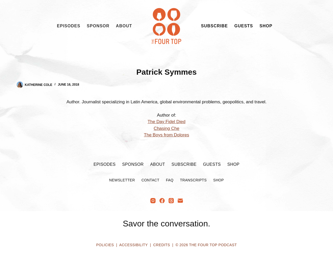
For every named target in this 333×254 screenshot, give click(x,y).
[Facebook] (162, 200)
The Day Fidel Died (166, 121)
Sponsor (98, 26)
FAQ (170, 180)
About (124, 26)
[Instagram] (153, 200)
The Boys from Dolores (166, 134)
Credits (161, 245)
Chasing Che (166, 128)
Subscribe (214, 26)
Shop (266, 26)
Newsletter (122, 180)
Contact (150, 180)
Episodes (68, 26)
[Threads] (171, 200)
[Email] (180, 200)
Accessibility (133, 245)
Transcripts (193, 180)
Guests (243, 26)
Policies (105, 245)
